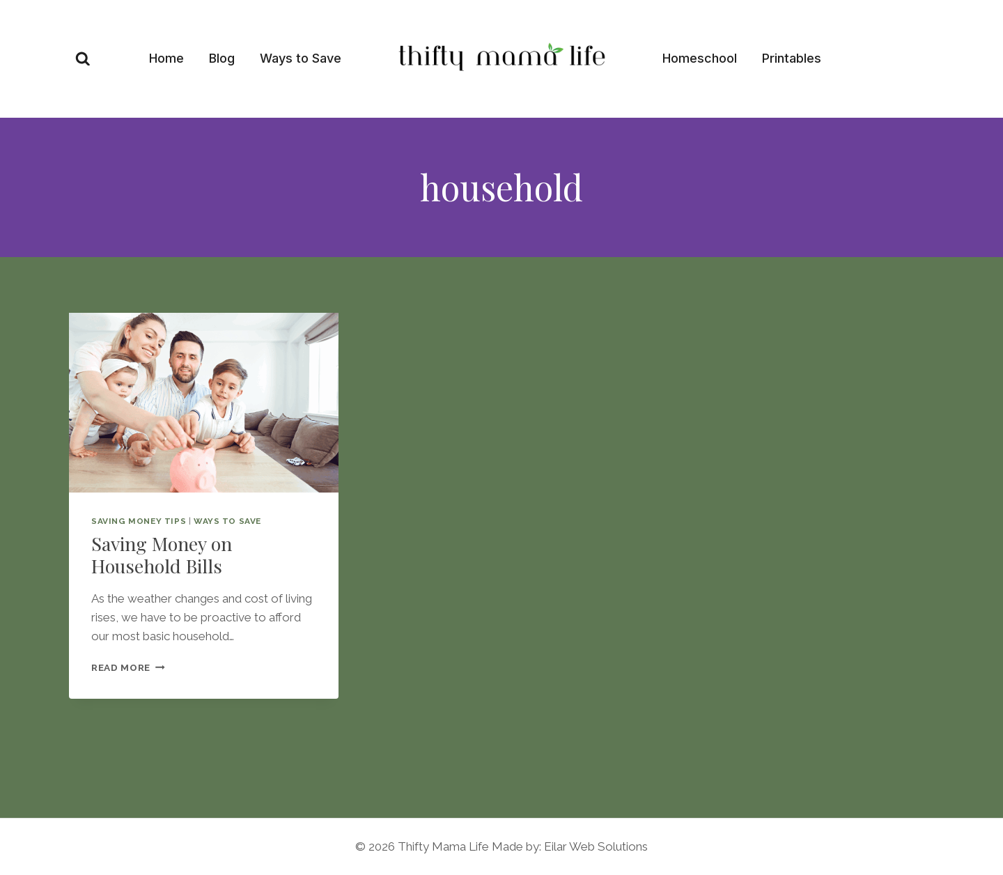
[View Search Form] (83, 59)
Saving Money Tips (138, 521)
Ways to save (227, 521)
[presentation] (204, 403)
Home (166, 58)
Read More (128, 667)
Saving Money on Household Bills (161, 554)
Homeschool (699, 58)
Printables (791, 58)
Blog (222, 58)
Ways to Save (300, 58)
